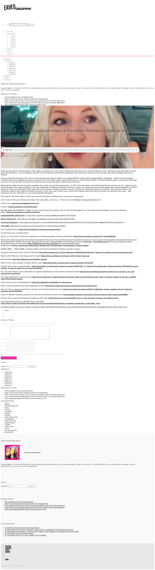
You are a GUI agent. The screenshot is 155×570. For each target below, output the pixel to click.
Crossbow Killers (38, 307)
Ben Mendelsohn (11, 406)
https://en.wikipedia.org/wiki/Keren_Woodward (51, 282)
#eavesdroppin (52, 244)
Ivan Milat (49, 307)
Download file (6, 155)
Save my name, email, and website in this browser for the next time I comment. (34, 354)
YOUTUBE (5, 226)
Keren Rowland (60, 307)
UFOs (7, 428)
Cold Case (20, 307)
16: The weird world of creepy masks (19, 533)
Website (4, 350)
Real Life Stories (11, 417)
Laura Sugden (72, 307)
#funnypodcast (69, 245)
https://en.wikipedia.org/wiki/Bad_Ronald (29, 259)
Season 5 (12, 70)
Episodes (8, 60)
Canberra (12, 307)
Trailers (8, 425)
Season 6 (12, 72)
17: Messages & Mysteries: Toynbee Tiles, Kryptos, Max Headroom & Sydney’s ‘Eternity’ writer (42, 531)
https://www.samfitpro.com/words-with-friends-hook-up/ (65, 256)
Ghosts (7, 410)
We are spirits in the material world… (19, 97)
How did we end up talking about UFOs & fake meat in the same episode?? (35, 103)
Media (7, 413)
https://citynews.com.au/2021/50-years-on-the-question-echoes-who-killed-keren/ (83, 298)
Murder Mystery (90, 307)
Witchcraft (9, 432)
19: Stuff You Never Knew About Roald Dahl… (22, 528)
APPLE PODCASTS (9, 219)
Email (3, 346)
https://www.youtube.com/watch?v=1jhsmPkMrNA (94, 236)
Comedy (28, 307)
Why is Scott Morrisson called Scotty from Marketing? (26, 99)
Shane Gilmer (112, 307)
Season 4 (12, 68)
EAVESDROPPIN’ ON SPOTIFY (13, 216)
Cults (7, 408)
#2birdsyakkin (82, 245)
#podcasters (45, 245)
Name (4, 343)
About (7, 76)
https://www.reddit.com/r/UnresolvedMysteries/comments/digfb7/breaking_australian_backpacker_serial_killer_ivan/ (50, 303)
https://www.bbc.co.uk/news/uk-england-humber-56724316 (68, 263)
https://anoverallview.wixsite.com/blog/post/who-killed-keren (71, 286)
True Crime (122, 307)
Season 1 (12, 62)
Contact (10, 53)
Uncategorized (11, 430)
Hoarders (8, 411)
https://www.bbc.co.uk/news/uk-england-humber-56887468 (57, 266)
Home (7, 59)
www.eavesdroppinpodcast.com (25, 203)
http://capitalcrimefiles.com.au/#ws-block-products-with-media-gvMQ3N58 (95, 295)
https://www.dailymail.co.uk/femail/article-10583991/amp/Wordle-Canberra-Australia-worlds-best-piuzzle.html (86, 252)
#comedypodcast (100, 242)
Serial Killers (102, 307)
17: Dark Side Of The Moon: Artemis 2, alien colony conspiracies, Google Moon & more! (39, 530)
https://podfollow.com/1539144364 (22, 207)
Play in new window (20, 155)
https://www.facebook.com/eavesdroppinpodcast (39, 229)
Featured (8, 372)
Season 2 (12, 64)
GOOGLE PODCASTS (10, 223)
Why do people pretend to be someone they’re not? (26, 105)
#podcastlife (56, 245)
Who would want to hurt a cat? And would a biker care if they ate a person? (35, 101)
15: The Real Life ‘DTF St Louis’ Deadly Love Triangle (25, 535)
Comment (5, 339)
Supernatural (10, 423)
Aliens (7, 404)
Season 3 (12, 66)
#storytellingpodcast (36, 244)
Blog (7, 77)
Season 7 (12, 74)
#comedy (88, 242)
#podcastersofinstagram (28, 245)
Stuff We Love (10, 421)
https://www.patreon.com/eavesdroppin (23, 212)
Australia (4, 307)
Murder (81, 307)
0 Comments (16, 146)
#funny (15, 245)
